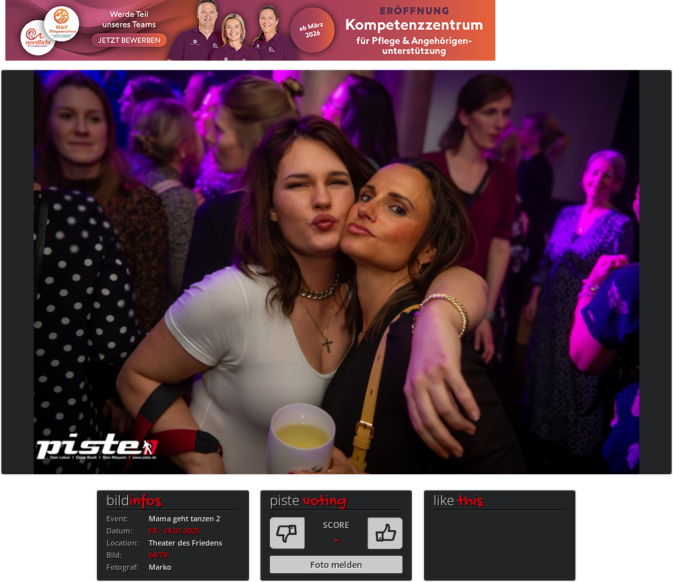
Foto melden (336, 564)
